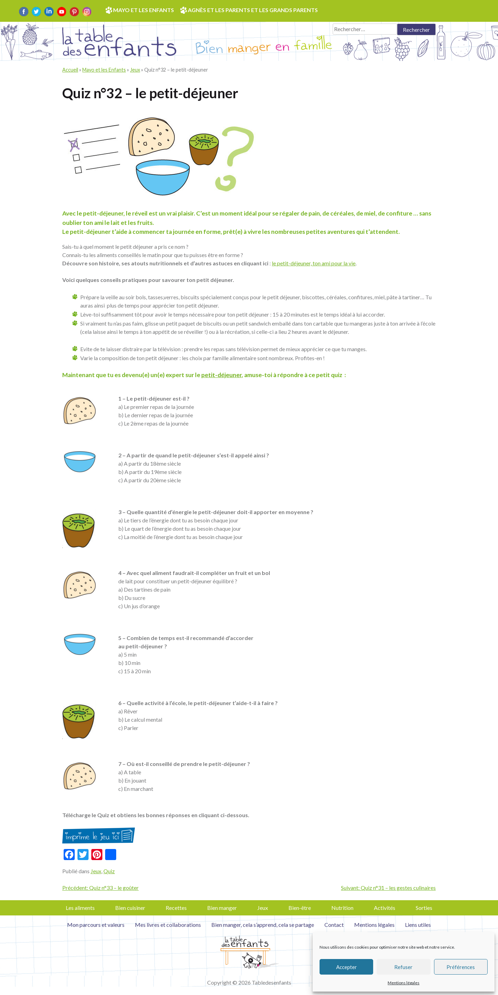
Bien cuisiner (130, 907)
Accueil (70, 70)
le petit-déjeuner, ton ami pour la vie (314, 263)
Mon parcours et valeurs (95, 924)
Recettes (176, 907)
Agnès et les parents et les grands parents (253, 10)
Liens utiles (418, 924)
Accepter (346, 967)
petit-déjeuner (221, 374)
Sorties (424, 907)
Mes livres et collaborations (168, 924)
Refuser (403, 967)
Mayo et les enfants (143, 10)
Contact (334, 924)
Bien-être (299, 907)
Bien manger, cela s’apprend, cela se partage (262, 924)
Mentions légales (403, 982)
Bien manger (222, 907)
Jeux (135, 70)
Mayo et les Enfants (104, 70)
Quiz (109, 871)
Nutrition (342, 907)
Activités (384, 907)
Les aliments (80, 907)
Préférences (460, 967)
